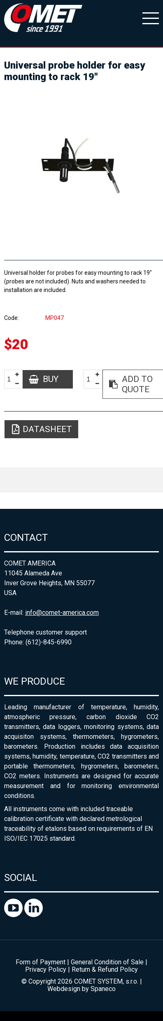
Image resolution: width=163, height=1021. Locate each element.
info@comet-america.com (62, 612)
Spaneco (103, 989)
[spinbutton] (12, 380)
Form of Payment (40, 962)
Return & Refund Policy (105, 969)
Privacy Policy (45, 969)
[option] (81, 167)
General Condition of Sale (107, 962)
